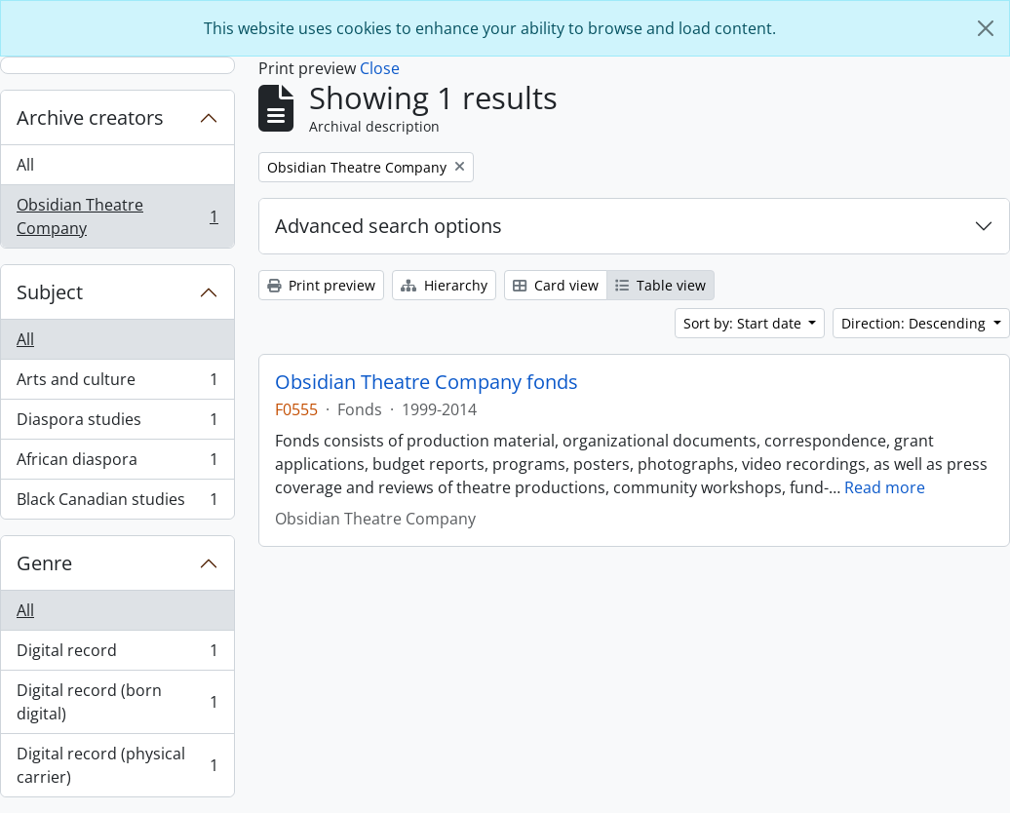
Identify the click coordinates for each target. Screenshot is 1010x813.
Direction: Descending (915, 323)
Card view (556, 285)
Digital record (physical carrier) (117, 765)
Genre (44, 563)
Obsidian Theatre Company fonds (426, 382)
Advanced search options (388, 226)
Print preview (321, 285)
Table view (660, 285)
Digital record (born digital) (117, 701)
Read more (884, 487)
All (25, 164)
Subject (50, 292)
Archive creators (90, 117)
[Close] (985, 28)
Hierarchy (444, 285)
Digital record (117, 655)
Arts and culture (117, 384)
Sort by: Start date (744, 323)
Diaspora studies (117, 423)
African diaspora (117, 463)
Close (380, 68)
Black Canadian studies (117, 503)
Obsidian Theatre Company (117, 216)
